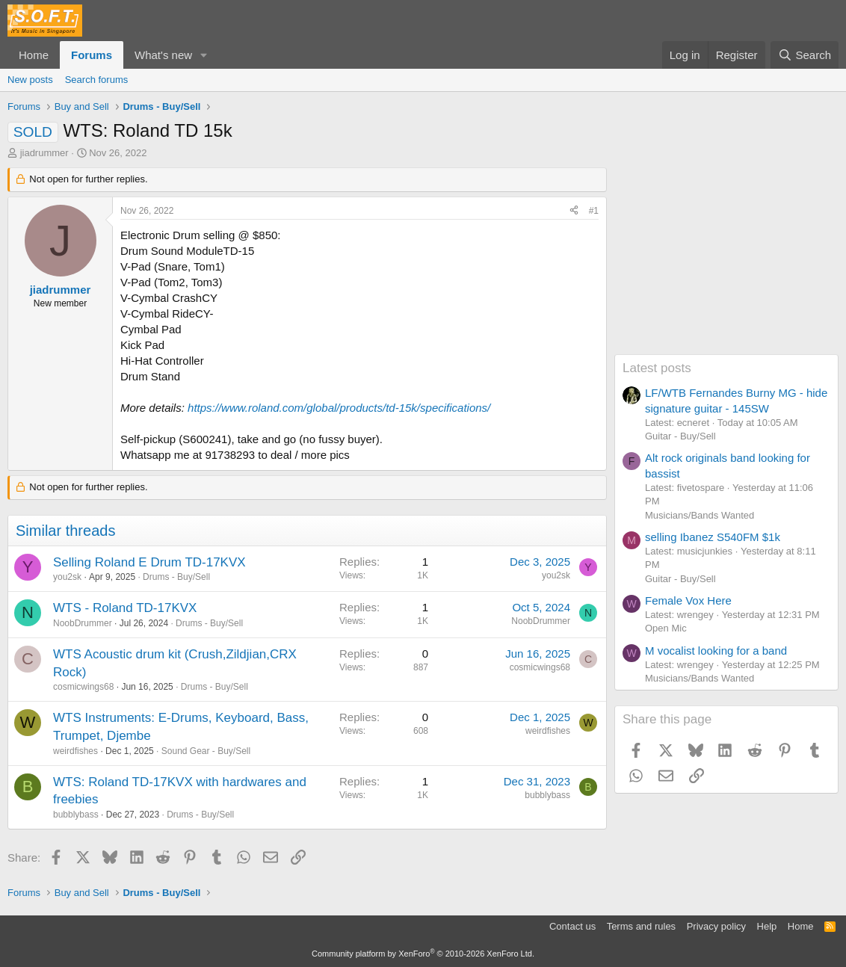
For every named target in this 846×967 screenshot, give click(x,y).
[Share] (574, 211)
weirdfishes (75, 751)
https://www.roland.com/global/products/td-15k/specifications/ (339, 407)
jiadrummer (44, 152)
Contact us (572, 926)
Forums (91, 55)
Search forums (97, 79)
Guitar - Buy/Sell (680, 436)
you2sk (67, 577)
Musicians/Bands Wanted (699, 515)
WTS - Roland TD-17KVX (125, 608)
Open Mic (666, 628)
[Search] (805, 55)
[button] (204, 55)
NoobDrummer (82, 623)
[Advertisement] (726, 260)
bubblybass (76, 814)
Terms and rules (641, 926)
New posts (30, 79)
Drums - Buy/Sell (176, 577)
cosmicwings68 (83, 687)
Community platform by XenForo (423, 953)
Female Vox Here (688, 600)
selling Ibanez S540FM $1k (712, 537)
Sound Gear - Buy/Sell (205, 751)
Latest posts (657, 368)
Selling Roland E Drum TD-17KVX (149, 562)
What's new (163, 55)
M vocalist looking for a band (716, 650)
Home (34, 55)
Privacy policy (716, 926)
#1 (594, 211)
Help (767, 926)
